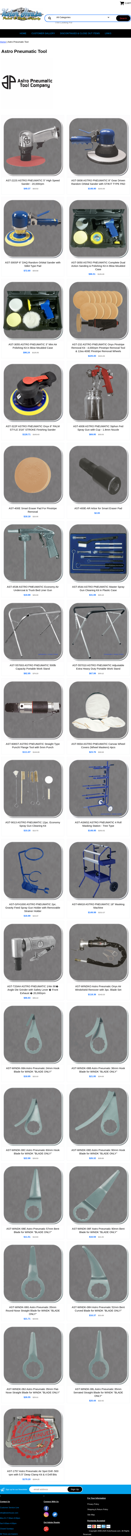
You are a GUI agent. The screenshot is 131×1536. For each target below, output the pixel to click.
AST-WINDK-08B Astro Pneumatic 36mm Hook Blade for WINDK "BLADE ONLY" (98, 1070)
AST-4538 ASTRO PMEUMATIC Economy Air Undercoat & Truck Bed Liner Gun (33, 588)
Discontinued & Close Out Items (80, 33)
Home (23, 33)
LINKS (108, 33)
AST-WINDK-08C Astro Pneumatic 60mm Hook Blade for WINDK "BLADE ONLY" (33, 1152)
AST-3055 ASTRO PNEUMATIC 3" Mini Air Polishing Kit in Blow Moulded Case (33, 346)
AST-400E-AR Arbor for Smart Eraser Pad (98, 508)
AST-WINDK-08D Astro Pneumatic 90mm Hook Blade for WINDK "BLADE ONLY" (98, 1152)
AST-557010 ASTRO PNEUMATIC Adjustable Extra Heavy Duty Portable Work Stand (98, 667)
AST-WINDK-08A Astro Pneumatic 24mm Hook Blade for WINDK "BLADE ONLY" (33, 1070)
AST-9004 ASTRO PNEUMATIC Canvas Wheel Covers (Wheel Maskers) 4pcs (98, 745)
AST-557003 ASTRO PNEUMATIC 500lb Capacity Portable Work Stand (33, 667)
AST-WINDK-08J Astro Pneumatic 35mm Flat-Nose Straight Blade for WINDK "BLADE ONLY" (33, 1391)
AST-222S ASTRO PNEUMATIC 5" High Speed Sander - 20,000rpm (33, 182)
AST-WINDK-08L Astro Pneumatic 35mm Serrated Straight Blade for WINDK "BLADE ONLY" (98, 1392)
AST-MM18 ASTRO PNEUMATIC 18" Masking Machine (98, 906)
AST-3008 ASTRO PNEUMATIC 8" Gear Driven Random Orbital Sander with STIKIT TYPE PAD (98, 182)
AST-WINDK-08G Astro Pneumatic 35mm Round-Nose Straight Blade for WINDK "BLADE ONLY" (33, 1310)
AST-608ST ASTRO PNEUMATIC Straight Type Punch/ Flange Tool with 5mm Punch (33, 745)
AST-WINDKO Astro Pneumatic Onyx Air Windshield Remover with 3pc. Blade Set (98, 988)
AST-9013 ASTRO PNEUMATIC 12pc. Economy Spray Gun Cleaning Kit (32, 824)
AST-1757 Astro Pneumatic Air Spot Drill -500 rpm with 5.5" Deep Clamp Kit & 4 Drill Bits (33, 1473)
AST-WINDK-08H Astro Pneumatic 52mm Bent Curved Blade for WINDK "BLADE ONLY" (98, 1309)
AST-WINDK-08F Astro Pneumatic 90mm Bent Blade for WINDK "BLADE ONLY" (98, 1230)
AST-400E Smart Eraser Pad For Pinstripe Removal (33, 510)
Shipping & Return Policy (97, 1509)
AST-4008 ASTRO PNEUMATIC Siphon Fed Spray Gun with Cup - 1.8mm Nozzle (98, 428)
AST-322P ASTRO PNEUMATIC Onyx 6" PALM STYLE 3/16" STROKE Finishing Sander (33, 428)
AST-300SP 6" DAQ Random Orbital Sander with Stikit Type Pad (32, 264)
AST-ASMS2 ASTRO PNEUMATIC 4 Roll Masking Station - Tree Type (98, 824)
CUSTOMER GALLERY (43, 33)
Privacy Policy (93, 1504)
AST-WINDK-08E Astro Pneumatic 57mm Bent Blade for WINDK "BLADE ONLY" (32, 1230)
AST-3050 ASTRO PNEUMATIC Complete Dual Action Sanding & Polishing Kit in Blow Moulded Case (98, 266)
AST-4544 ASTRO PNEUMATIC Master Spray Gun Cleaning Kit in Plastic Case (98, 588)
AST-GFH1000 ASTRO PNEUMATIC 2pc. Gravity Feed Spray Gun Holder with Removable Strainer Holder (32, 907)
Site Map (91, 1515)
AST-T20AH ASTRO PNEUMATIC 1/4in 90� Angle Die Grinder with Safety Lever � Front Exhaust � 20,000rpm (32, 990)
